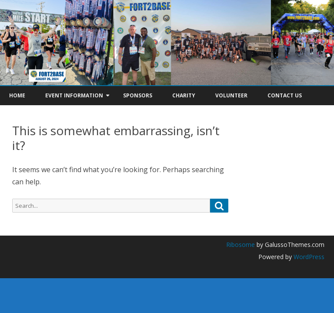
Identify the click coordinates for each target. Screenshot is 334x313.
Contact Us (284, 95)
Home (17, 95)
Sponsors (137, 95)
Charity (183, 95)
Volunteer (231, 95)
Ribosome (240, 244)
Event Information (74, 95)
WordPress (308, 257)
